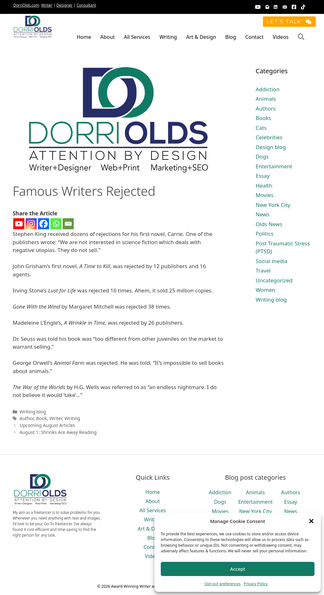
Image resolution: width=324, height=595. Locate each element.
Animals (266, 98)
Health (264, 185)
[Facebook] (43, 223)
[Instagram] (31, 223)
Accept (237, 569)
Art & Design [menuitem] (201, 36)
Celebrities (269, 137)
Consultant (86, 5)
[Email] (68, 223)
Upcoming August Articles (47, 425)
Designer (64, 5)
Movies (264, 195)
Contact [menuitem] (254, 36)
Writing (72, 418)
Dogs (262, 156)
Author (27, 418)
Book (41, 418)
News (263, 214)
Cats (261, 127)
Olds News (269, 224)
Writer (46, 5)
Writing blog (33, 412)
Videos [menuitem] (281, 36)
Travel (263, 270)
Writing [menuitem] (168, 36)
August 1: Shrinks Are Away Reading (58, 432)
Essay (263, 175)
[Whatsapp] (55, 223)
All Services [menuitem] (137, 36)
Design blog (271, 147)
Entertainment (274, 166)
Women (265, 289)
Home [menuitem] (84, 36)
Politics (264, 233)
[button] (311, 521)
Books (263, 118)
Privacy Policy (256, 583)
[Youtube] (18, 223)
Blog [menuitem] (230, 36)
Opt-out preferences (222, 583)
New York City (273, 204)
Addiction (268, 89)
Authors (266, 108)
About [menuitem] (107, 36)
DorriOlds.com (26, 5)
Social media (271, 261)
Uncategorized (274, 280)
